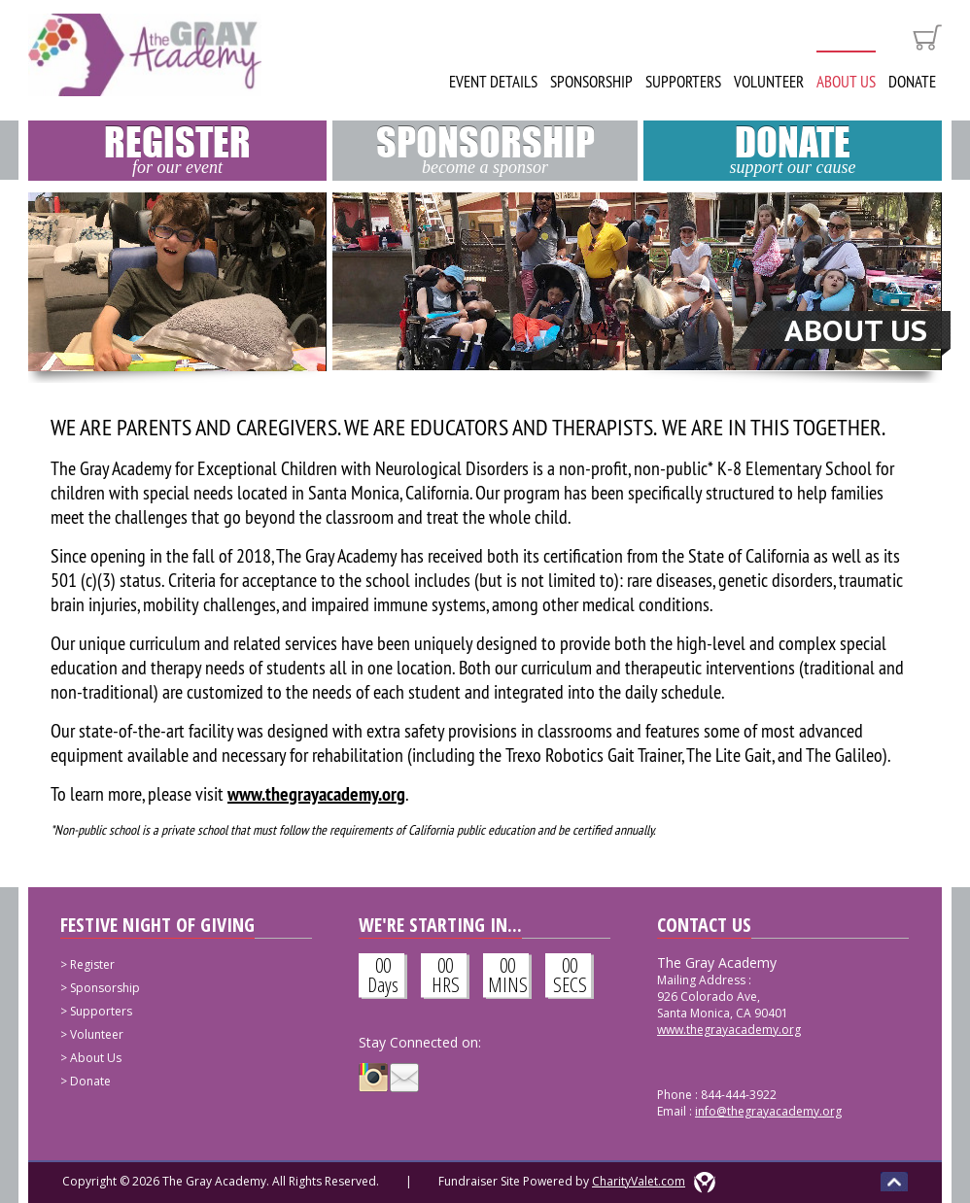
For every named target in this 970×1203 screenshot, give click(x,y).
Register (177, 148)
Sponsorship (591, 81)
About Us (846, 81)
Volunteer (769, 81)
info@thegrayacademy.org (768, 1111)
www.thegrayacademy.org (729, 1029)
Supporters (683, 81)
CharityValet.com (638, 1181)
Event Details (493, 81)
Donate (912, 81)
